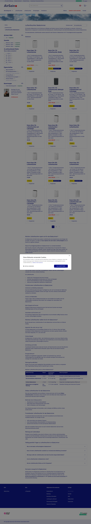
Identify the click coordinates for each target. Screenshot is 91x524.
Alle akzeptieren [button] (61, 266)
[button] (28, 266)
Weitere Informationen (38, 262)
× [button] (69, 255)
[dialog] (45, 262)
